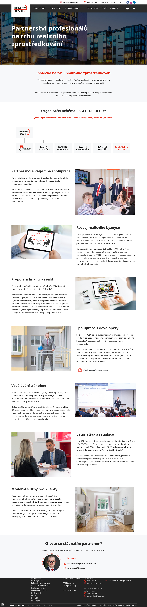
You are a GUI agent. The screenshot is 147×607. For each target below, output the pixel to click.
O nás (33, 595)
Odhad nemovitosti (39, 590)
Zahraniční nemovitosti (40, 583)
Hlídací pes (35, 600)
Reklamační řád (69, 590)
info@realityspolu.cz (71, 2)
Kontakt (34, 598)
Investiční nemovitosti (40, 585)
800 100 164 (92, 2)
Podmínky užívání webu (86, 605)
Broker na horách (38, 588)
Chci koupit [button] (39, 8)
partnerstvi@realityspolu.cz (80, 564)
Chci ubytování (37, 580)
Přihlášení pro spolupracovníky (69, 584)
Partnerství (36, 593)
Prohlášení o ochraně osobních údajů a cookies (118, 605)
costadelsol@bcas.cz (95, 596)
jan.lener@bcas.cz (74, 568)
